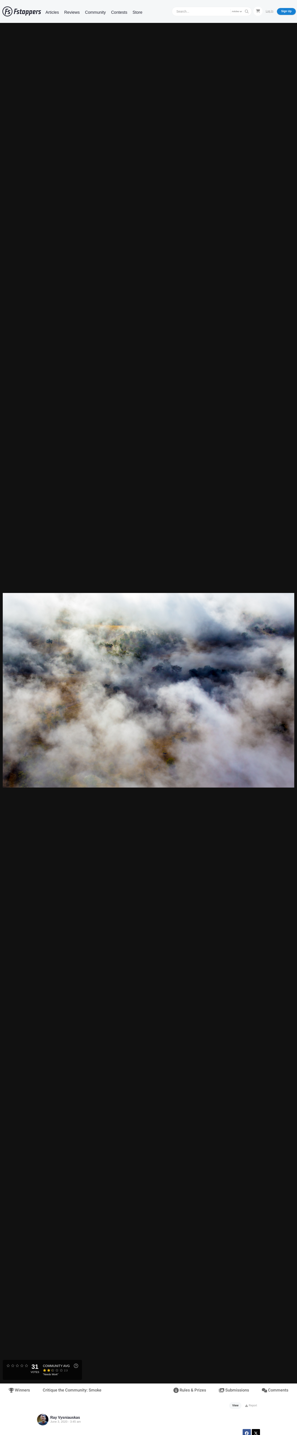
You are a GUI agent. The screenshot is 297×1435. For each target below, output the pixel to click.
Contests (119, 12)
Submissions (234, 1390)
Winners (19, 1390)
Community (95, 12)
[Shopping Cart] (258, 11)
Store (137, 12)
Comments (275, 1390)
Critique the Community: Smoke (72, 1390)
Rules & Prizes (189, 1390)
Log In (269, 11)
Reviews (72, 12)
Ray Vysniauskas (65, 1417)
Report (251, 1405)
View (235, 1405)
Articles (52, 12)
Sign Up (286, 11)
